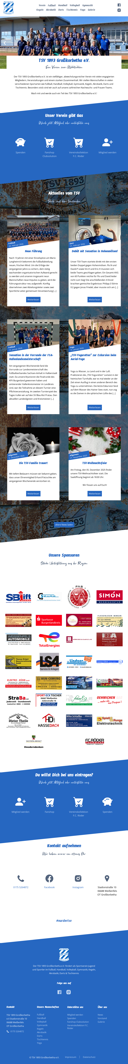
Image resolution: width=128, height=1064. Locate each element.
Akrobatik (51, 10)
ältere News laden (64, 524)
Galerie (91, 10)
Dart (72, 243)
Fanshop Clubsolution (78, 1021)
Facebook (49, 887)
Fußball (52, 6)
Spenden (71, 1018)
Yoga (82, 10)
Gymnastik (87, 6)
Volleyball (75, 6)
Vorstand (102, 1018)
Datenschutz (89, 1057)
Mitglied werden (75, 1014)
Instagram (78, 887)
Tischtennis (72, 10)
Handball (62, 6)
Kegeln (39, 10)
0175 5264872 (20, 887)
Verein (42, 6)
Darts (61, 10)
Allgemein (13, 455)
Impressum (70, 1057)
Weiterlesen (33, 299)
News (100, 1014)
